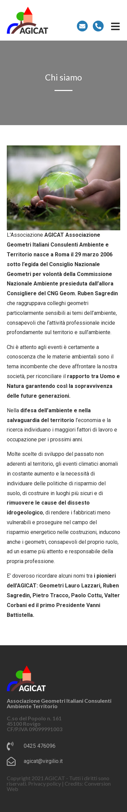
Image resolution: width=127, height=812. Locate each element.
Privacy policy (44, 783)
